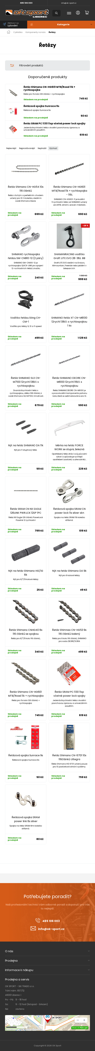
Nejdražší (42, 148)
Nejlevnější (11, 148)
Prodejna (11, 961)
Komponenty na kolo (36, 32)
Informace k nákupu (19, 970)
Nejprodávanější (27, 148)
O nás (9, 951)
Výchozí (53, 148)
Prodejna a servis (17, 979)
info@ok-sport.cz (68, 3)
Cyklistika (17, 32)
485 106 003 (26, 3)
